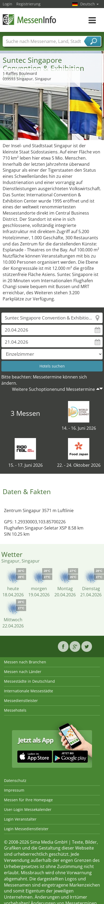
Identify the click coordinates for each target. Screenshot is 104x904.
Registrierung (28, 3)
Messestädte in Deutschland (29, 681)
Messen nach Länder (22, 671)
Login (7, 3)
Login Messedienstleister (26, 828)
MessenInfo (29, 19)
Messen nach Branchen (25, 661)
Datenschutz (15, 780)
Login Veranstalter (20, 819)
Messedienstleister (21, 700)
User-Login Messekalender (27, 809)
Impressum (14, 790)
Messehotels (15, 710)
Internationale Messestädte (28, 690)
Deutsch (89, 3)
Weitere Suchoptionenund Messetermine (53, 389)
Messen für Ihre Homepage (28, 799)
